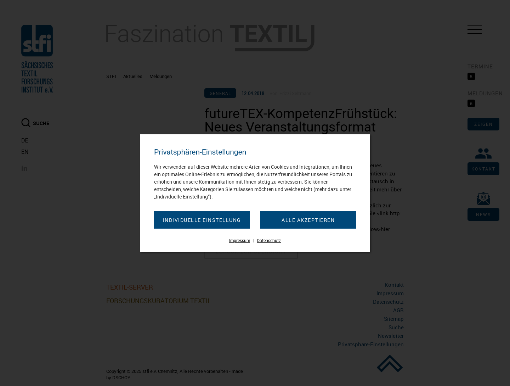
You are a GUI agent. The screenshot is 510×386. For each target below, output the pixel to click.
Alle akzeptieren (308, 220)
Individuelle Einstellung (202, 220)
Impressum (239, 240)
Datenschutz (269, 240)
